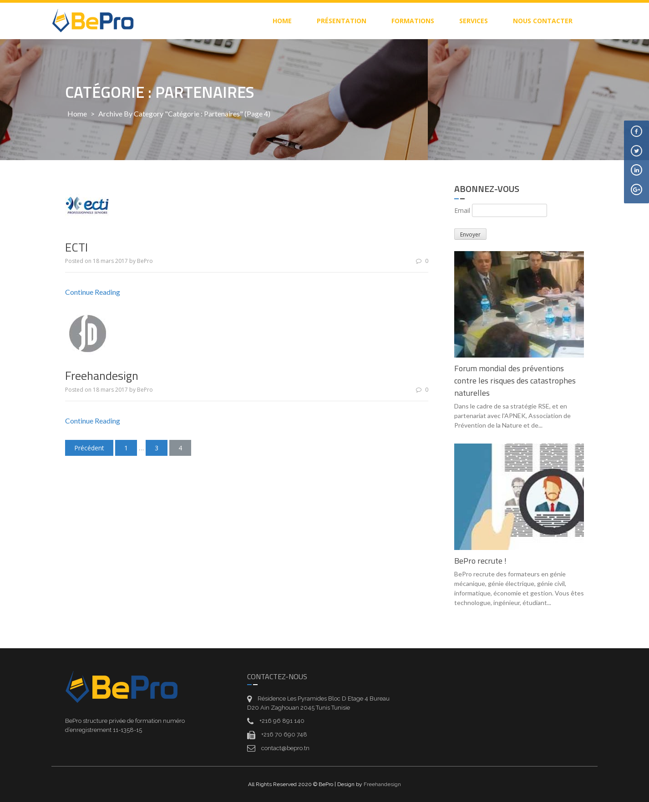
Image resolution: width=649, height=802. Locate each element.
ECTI (76, 247)
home (282, 20)
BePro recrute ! (480, 561)
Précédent (89, 448)
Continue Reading (92, 292)
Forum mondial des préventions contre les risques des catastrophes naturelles (515, 380)
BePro (145, 261)
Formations (412, 20)
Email (462, 210)
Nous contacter (543, 20)
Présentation (341, 20)
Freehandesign (101, 375)
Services (473, 20)
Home (77, 113)
